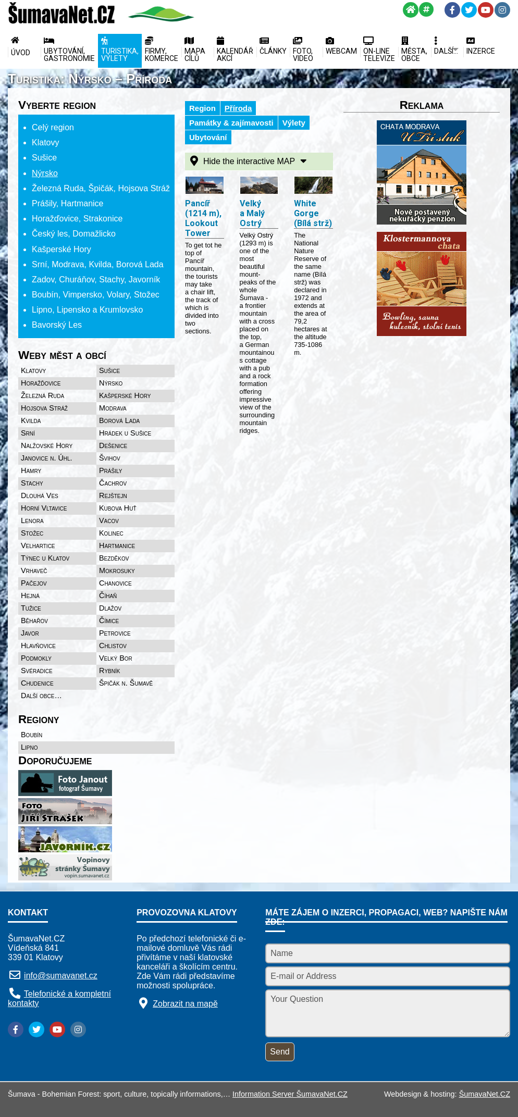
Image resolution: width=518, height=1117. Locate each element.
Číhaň (108, 595)
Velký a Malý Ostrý (252, 213)
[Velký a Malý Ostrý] (259, 186)
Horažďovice (41, 383)
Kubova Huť (118, 508)
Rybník (109, 670)
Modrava (113, 408)
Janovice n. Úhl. (46, 458)
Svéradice (37, 670)
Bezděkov (114, 558)
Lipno (29, 747)
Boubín (31, 734)
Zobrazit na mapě (185, 1003)
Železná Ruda (42, 395)
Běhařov (34, 620)
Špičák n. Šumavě (126, 683)
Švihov (109, 458)
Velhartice (38, 545)
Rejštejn (113, 495)
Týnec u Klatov (45, 558)
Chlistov (113, 645)
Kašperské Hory (125, 395)
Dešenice (113, 445)
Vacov (109, 520)
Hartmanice (117, 545)
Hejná (30, 595)
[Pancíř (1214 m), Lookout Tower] (205, 186)
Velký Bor (115, 658)
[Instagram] (502, 10)
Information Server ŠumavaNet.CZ (290, 1094)
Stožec (32, 533)
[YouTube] (486, 10)
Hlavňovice (38, 645)
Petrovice (115, 633)
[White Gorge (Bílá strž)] (313, 186)
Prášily (110, 470)
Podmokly (36, 658)
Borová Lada (119, 420)
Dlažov (110, 608)
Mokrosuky (117, 570)
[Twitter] (469, 10)
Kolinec (111, 533)
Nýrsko (110, 383)
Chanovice (115, 583)
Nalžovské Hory (46, 445)
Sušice (109, 370)
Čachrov (113, 483)
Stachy (32, 483)
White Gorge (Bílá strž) (313, 213)
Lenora (32, 520)
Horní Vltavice (44, 508)
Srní (28, 433)
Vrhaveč (34, 570)
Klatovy (33, 370)
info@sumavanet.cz (60, 975)
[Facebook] (452, 10)
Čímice (109, 620)
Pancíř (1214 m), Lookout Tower (203, 218)
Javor (30, 633)
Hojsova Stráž (44, 408)
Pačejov (34, 583)
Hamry (31, 470)
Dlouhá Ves (39, 495)
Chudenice (37, 683)
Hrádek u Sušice (125, 433)
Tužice (31, 608)
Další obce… (41, 695)
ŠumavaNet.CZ (484, 1094)
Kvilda (31, 420)
